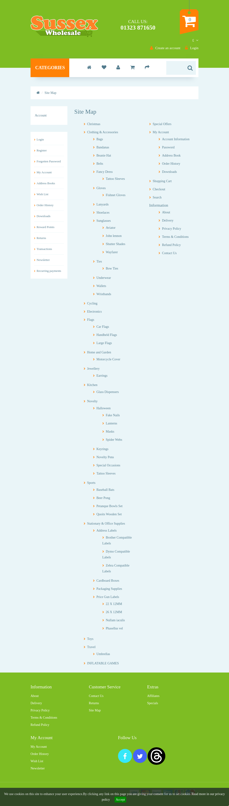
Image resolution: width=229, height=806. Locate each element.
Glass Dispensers (108, 392)
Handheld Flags (107, 335)
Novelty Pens (105, 457)
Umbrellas (103, 654)
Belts (100, 163)
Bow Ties (112, 268)
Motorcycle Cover (108, 359)
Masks (110, 431)
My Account (44, 172)
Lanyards (103, 204)
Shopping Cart (162, 181)
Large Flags (104, 343)
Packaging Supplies (109, 589)
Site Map (95, 710)
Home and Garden (99, 352)
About (166, 212)
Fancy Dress (105, 172)
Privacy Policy (171, 228)
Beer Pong (103, 498)
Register (42, 150)
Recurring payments (49, 271)
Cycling (92, 303)
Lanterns (111, 423)
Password (168, 147)
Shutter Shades (115, 244)
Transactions (44, 249)
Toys (90, 639)
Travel (91, 647)
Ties (99, 261)
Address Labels (107, 530)
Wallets (101, 286)
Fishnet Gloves (115, 195)
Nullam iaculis (115, 620)
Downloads (43, 216)
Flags (90, 319)
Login (40, 139)
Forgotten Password (49, 161)
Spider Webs (114, 439)
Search (157, 197)
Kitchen (92, 385)
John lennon (114, 236)
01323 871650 (138, 27)
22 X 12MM (114, 604)
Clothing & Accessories (102, 132)
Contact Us (169, 253)
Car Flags (103, 326)
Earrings (102, 375)
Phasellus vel (114, 628)
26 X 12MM (114, 612)
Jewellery (93, 368)
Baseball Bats (105, 490)
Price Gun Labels (108, 597)
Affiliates (153, 696)
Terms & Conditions (175, 237)
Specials (152, 703)
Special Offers (162, 124)
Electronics (94, 311)
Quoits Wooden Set (109, 514)
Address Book (171, 155)
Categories (50, 67)
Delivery (167, 220)
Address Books (46, 183)
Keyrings (102, 449)
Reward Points (45, 227)
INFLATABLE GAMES (103, 663)
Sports (91, 483)
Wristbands (104, 294)
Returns (41, 238)
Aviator (111, 227)
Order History (45, 205)
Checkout (159, 189)
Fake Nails (113, 415)
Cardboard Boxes (108, 580)
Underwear (104, 278)
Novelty (92, 401)
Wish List (42, 194)
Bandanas (103, 147)
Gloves (101, 188)
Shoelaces (103, 212)
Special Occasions (108, 465)
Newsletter (43, 260)
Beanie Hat (104, 155)
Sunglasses (104, 220)
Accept (120, 799)
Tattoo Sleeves (115, 179)
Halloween (104, 408)
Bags (100, 139)
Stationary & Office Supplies (106, 523)
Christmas (94, 124)
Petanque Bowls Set (110, 506)
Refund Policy (171, 245)
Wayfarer (112, 252)
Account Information (176, 139)
